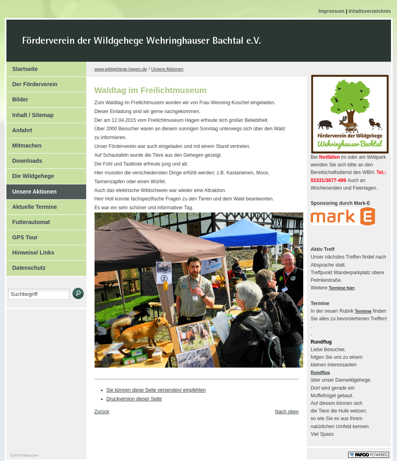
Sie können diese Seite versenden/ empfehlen (156, 390)
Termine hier (342, 287)
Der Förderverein (32, 82)
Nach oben (287, 411)
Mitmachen (24, 143)
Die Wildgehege (30, 174)
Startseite (22, 67)
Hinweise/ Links (30, 250)
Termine (363, 311)
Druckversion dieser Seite (134, 399)
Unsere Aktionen (31, 189)
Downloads (24, 159)
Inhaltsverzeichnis (370, 11)
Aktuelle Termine (31, 205)
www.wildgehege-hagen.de (121, 69)
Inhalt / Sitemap (30, 113)
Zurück (102, 411)
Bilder (17, 97)
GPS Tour (22, 235)
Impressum (332, 11)
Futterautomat (28, 220)
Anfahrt (19, 128)
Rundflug (320, 372)
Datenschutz (26, 266)
